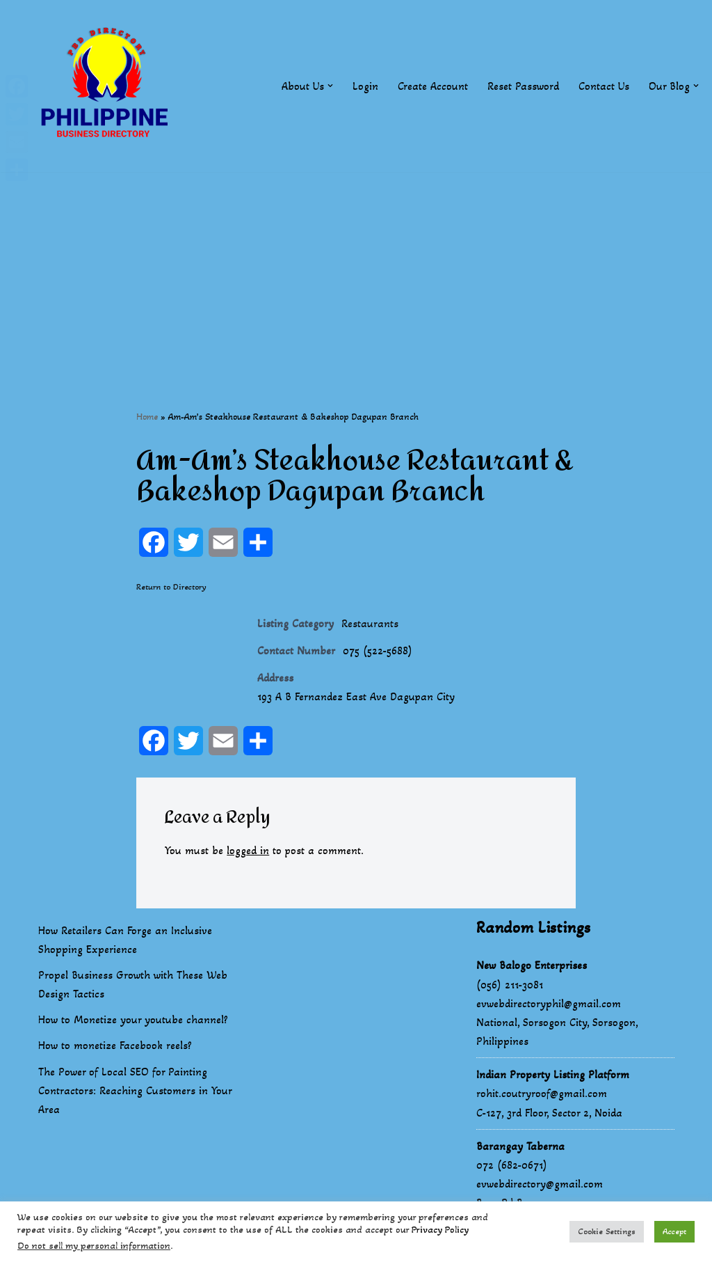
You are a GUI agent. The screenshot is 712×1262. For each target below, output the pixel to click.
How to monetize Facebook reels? (115, 1045)
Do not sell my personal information (93, 1246)
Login (365, 86)
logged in (248, 850)
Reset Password (523, 86)
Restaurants (369, 623)
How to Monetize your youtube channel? (133, 1020)
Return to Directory (171, 586)
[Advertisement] (356, 269)
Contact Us (603, 86)
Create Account (433, 86)
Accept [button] (674, 1231)
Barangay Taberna (520, 1146)
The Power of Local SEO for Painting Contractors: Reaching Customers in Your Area (135, 1091)
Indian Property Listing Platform (552, 1075)
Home (147, 417)
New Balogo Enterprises (531, 965)
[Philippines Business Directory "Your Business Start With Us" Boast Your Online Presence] (107, 86)
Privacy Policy (440, 1230)
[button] (330, 85)
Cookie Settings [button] (607, 1231)
